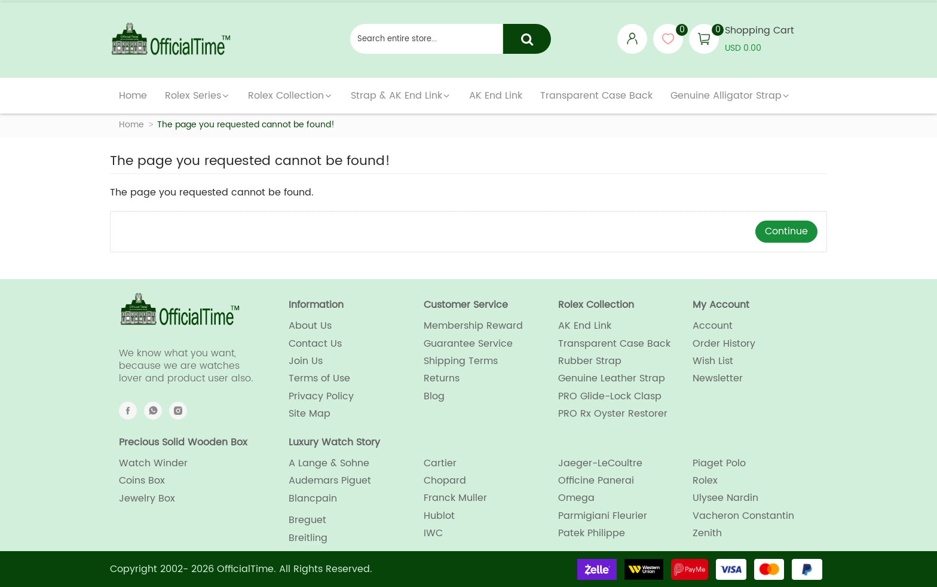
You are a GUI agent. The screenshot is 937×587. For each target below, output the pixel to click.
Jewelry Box (147, 498)
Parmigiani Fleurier (602, 515)
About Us (310, 325)
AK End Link (584, 325)
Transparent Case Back (614, 343)
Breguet (307, 520)
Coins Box (142, 480)
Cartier (440, 463)
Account (713, 325)
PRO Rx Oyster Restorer (612, 413)
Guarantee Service (468, 343)
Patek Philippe (591, 533)
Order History (724, 343)
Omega (576, 498)
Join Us (306, 361)
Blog (434, 396)
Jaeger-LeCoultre (600, 463)
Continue (786, 231)
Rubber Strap (589, 361)
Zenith (707, 533)
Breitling (308, 538)
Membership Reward (473, 325)
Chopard (445, 480)
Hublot (439, 515)
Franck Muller (455, 498)
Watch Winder (153, 463)
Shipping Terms (461, 361)
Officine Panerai (596, 480)
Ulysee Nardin (725, 498)
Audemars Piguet (330, 480)
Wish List (713, 361)
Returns (442, 378)
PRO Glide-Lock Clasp (610, 396)
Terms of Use (319, 378)
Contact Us (315, 343)
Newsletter (718, 378)
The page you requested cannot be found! (246, 125)
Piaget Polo (719, 463)
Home (131, 125)
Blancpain (313, 498)
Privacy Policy (321, 396)
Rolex (705, 480)
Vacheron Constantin (743, 515)
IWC (433, 533)
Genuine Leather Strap (611, 378)
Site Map (309, 413)
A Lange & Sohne (329, 463)
